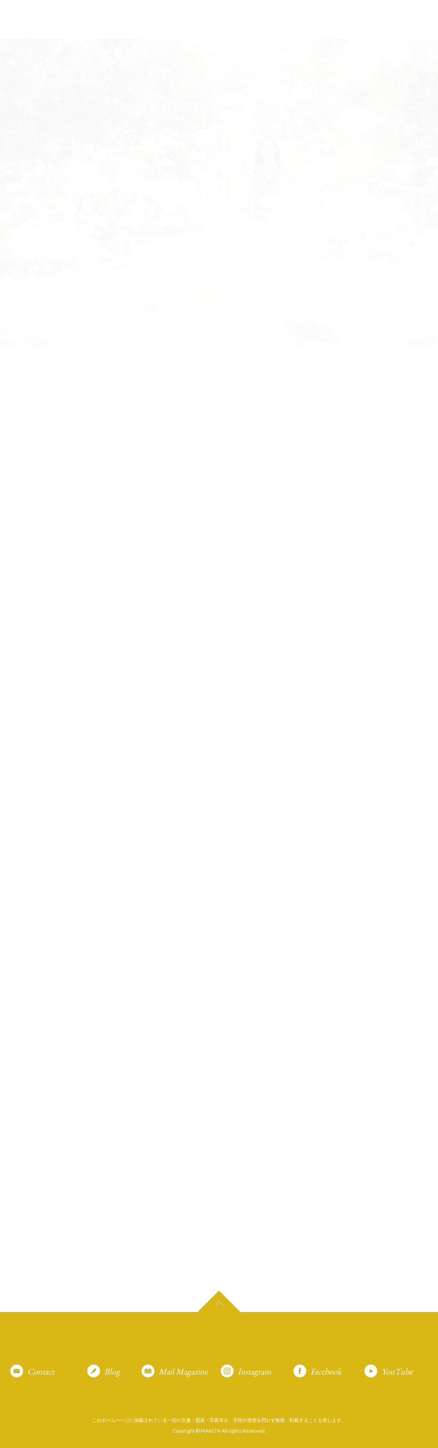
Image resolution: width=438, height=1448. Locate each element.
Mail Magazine (183, 1371)
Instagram (254, 1371)
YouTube (397, 1371)
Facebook (326, 1371)
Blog (112, 1371)
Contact (40, 1371)
